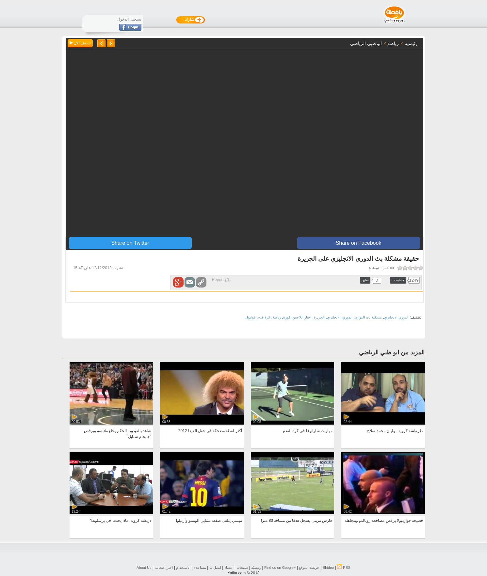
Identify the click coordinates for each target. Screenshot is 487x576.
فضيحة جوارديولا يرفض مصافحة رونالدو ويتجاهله (384, 520)
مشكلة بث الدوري (368, 317)
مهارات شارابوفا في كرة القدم (308, 430)
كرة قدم (264, 317)
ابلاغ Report (221, 279)
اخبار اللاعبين (301, 317)
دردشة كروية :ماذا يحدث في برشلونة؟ (120, 520)
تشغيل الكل (80, 43)
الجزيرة (319, 317)
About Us (144, 567)
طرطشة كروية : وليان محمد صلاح (395, 430)
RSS (343, 567)
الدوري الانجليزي (396, 317)
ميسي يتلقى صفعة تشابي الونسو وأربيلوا (209, 520)
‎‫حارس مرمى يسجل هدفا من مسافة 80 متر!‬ (297, 520)
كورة (286, 317)
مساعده (200, 567)
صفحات (242, 567)
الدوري (347, 317)
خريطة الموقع (309, 567)
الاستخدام (183, 567)
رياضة (276, 317)
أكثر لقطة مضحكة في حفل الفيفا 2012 (210, 430)
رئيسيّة (256, 567)
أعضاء (229, 567)
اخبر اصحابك (163, 567)
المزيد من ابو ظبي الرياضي (392, 352)
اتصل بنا (215, 567)
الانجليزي (333, 317)
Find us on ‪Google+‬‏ (280, 567)
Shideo (328, 567)
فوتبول (250, 317)
